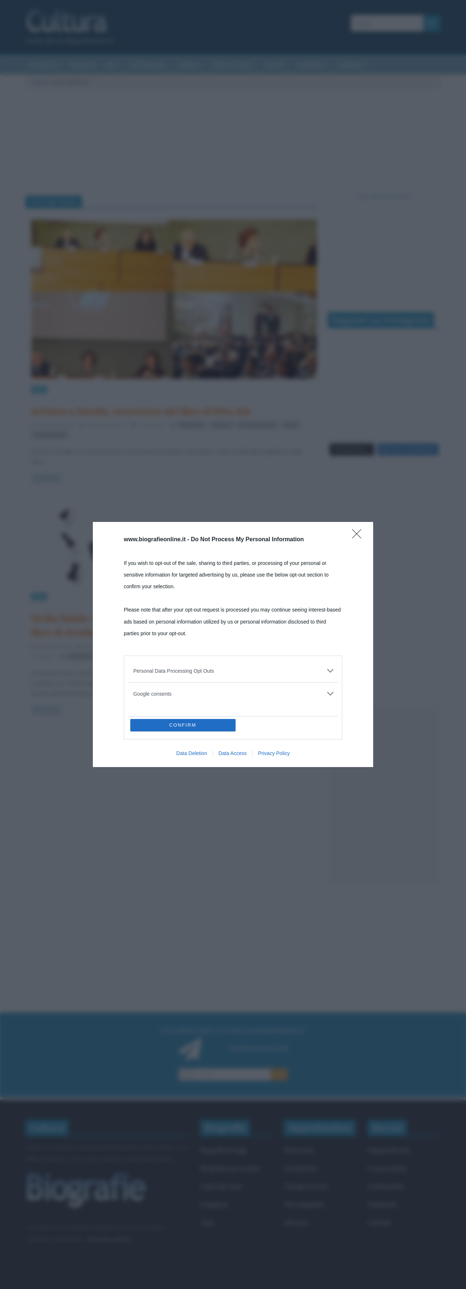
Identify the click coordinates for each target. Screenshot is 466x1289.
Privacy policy (387, 1168)
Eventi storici (231, 65)
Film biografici (304, 1204)
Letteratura (147, 65)
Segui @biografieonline (384, 196)
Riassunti (83, 65)
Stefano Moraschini (107, 425)
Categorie (214, 1204)
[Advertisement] (384, 795)
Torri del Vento (50, 434)
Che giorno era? (306, 1186)
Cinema (188, 65)
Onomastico (301, 1168)
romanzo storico (257, 425)
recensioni (192, 425)
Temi (207, 1222)
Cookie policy (386, 1186)
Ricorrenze (299, 1150)
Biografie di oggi (223, 1150)
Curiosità (43, 65)
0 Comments (149, 425)
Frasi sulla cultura (108, 1239)
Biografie (310, 65)
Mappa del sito (389, 1150)
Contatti (379, 1222)
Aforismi (350, 65)
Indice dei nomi (221, 1186)
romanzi (221, 425)
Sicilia (291, 425)
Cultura (41, 82)
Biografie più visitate (230, 1168)
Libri (39, 389)
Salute (274, 65)
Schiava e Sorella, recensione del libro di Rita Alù (141, 411)
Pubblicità (382, 1204)
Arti (110, 65)
